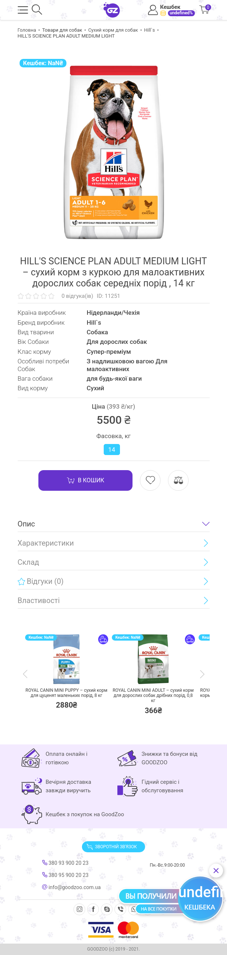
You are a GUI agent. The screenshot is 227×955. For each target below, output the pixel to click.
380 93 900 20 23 (65, 863)
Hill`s (149, 30)
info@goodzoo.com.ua (71, 887)
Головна (27, 30)
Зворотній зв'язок (111, 846)
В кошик (85, 480)
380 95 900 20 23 (65, 875)
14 (111, 449)
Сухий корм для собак (113, 30)
